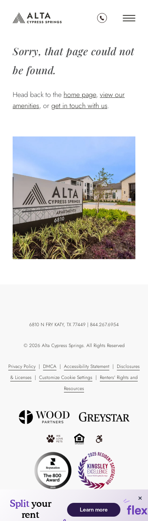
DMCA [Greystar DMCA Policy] (49, 366)
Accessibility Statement (86, 366)
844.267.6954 (102, 18)
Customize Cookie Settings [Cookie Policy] (65, 377)
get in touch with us (79, 106)
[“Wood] (44, 417)
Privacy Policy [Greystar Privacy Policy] (22, 366)
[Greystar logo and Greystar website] (104, 417)
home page (80, 95)
